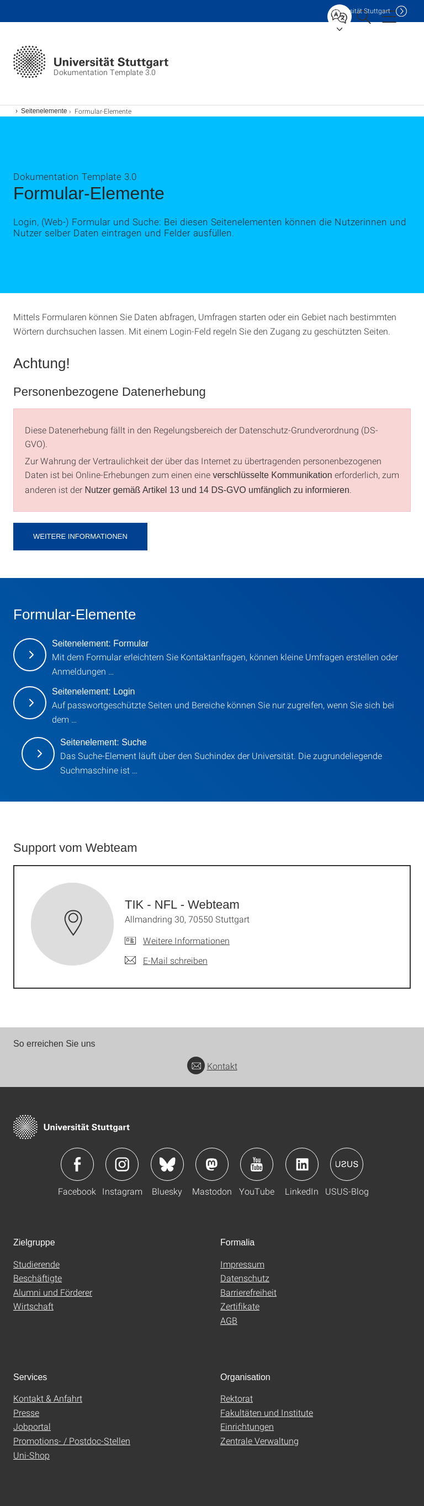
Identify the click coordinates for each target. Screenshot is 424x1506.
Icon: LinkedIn (302, 1164)
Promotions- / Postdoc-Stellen (71, 1440)
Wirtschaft (33, 1306)
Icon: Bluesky (167, 1164)
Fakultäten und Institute (266, 1412)
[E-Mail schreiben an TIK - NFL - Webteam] (166, 960)
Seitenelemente (44, 111)
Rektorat (236, 1398)
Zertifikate (239, 1306)
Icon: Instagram (122, 1164)
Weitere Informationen (80, 536)
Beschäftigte (37, 1278)
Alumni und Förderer (52, 1292)
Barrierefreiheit (248, 1292)
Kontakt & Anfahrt (47, 1398)
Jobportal (32, 1426)
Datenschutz (244, 1278)
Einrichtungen (247, 1426)
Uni (360, 11)
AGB (228, 1320)
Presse (26, 1412)
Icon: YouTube (256, 1164)
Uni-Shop (31, 1455)
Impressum (242, 1264)
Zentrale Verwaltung (259, 1440)
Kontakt (212, 1066)
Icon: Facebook (77, 1164)
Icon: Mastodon (212, 1164)
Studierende (36, 1264)
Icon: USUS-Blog (346, 1164)
